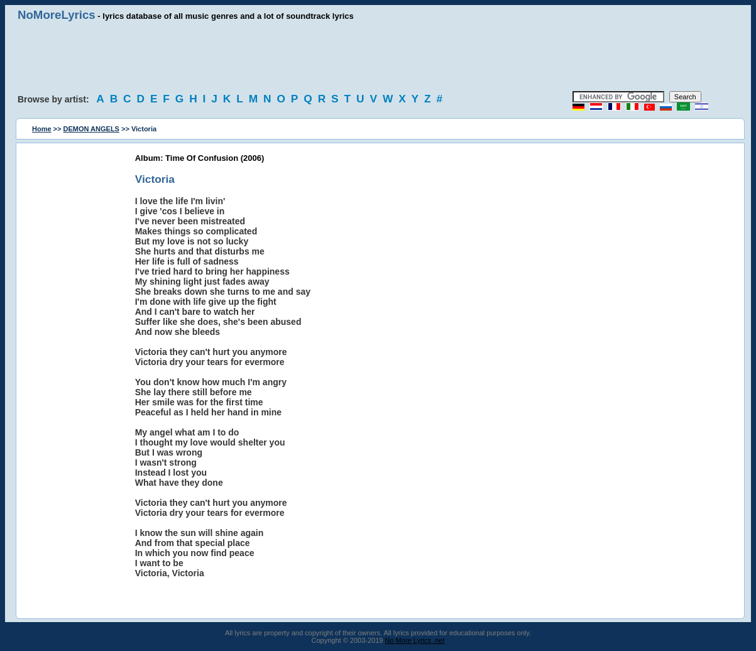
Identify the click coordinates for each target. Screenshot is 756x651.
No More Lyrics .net (415, 640)
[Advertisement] (378, 56)
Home (42, 129)
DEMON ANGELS (91, 129)
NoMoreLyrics (57, 14)
